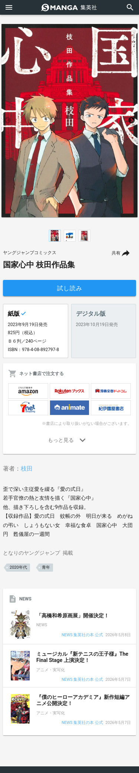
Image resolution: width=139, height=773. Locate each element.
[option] (69, 120)
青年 (46, 567)
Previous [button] (7, 120)
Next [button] (131, 120)
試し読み (69, 288)
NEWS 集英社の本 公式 (82, 635)
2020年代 (18, 567)
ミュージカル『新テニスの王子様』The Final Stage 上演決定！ (82, 657)
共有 (116, 253)
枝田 (27, 468)
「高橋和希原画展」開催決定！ (72, 615)
